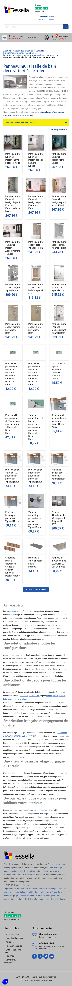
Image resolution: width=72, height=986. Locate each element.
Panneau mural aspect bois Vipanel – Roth (35, 244)
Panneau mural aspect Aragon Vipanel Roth (12, 287)
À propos (10, 942)
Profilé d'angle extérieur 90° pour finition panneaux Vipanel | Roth (12, 475)
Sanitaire (40, 51)
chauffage (24, 871)
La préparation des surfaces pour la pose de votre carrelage (30, 889)
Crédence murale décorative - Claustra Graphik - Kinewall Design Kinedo (12, 566)
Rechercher (65, 26)
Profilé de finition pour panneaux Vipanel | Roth (58, 474)
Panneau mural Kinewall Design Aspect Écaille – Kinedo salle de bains (12, 204)
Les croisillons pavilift (23, 892)
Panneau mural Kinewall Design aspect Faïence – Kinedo (35, 202)
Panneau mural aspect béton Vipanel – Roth (59, 244)
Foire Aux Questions (14, 938)
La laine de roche (27, 895)
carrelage (58, 867)
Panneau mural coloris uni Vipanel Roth (59, 287)
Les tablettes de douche (55, 899)
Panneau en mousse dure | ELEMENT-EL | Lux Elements (59, 562)
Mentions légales (32, 980)
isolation (49, 867)
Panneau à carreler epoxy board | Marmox (35, 562)
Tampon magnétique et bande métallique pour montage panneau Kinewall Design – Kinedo (35, 427)
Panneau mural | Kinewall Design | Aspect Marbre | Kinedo (12, 247)
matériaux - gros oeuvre (49, 871)
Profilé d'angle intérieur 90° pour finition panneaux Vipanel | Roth (35, 475)
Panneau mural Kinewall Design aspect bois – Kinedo (59, 201)
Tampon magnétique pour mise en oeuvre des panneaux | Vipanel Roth (34, 519)
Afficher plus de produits (36, 589)
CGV (22, 980)
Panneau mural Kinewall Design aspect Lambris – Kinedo (35, 159)
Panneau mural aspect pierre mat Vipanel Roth (35, 328)
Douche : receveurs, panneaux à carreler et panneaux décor (32, 55)
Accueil (7, 51)
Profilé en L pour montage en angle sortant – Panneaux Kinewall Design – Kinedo (35, 374)
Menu (32, 37)
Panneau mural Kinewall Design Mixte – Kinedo (59, 158)
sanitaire (15, 871)
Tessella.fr (8, 864)
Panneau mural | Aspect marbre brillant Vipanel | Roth (59, 328)
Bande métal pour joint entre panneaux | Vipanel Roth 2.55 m (59, 421)
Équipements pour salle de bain (18, 53)
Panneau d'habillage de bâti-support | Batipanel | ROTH (58, 518)
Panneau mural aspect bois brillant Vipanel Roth (35, 289)
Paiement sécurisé (14, 946)
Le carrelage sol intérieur (46, 892)
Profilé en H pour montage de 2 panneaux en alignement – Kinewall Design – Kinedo (12, 424)
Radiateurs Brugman (34, 899)
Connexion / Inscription (10, 961)
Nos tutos (10, 956)
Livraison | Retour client (12, 951)
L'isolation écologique (45, 895)
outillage (33, 871)
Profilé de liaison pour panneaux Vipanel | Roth (12, 516)
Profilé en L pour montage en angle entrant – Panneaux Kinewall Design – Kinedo (12, 374)
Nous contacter (12, 934)
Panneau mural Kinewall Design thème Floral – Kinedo (12, 158)
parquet (7, 871)
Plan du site (47, 980)
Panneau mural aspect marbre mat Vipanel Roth (12, 328)
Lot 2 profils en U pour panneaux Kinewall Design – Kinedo (59, 371)
